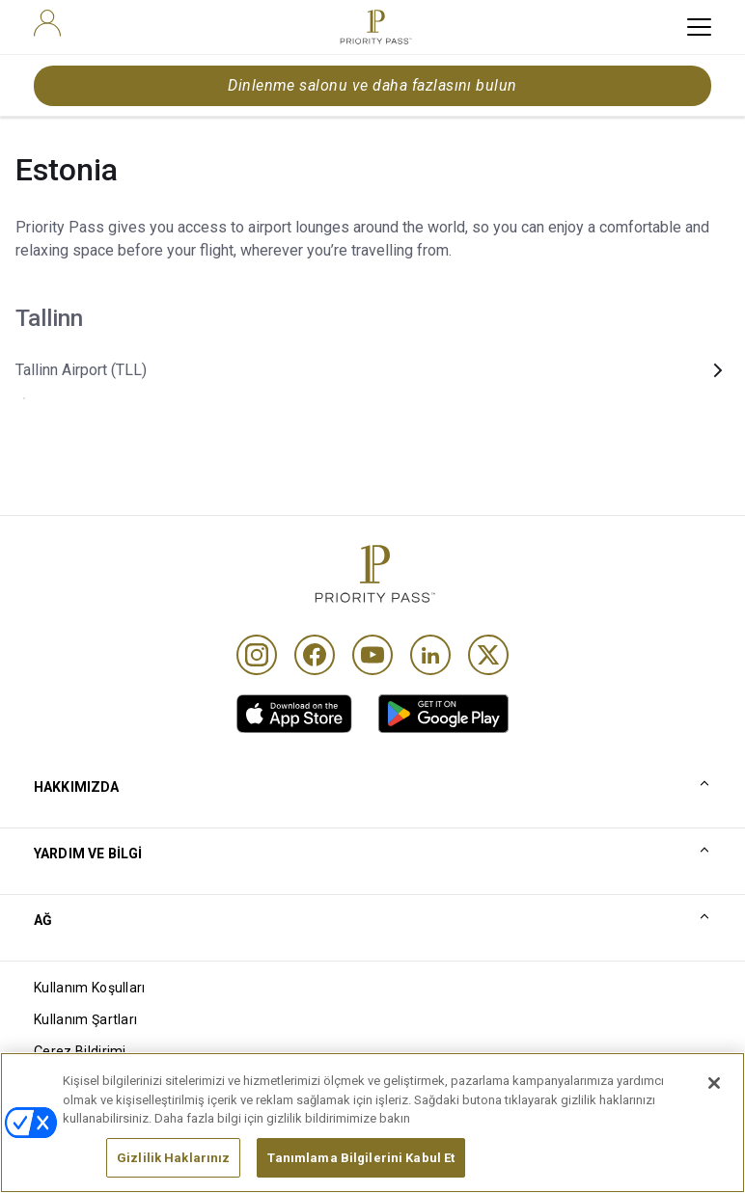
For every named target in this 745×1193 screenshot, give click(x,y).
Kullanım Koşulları (90, 987)
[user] (47, 23)
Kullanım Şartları (85, 1019)
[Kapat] (714, 1091)
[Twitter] (488, 655)
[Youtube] (372, 655)
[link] (294, 713)
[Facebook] (314, 655)
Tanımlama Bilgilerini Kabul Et (361, 1165)
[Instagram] (256, 655)
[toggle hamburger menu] (699, 27)
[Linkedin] (430, 655)
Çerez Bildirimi (80, 1051)
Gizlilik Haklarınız (173, 1165)
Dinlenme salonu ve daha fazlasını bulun (372, 85)
